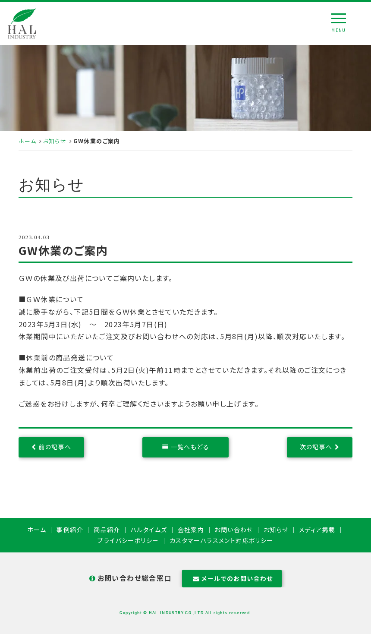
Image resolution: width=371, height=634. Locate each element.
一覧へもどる (190, 446)
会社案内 (191, 529)
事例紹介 (70, 529)
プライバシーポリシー (128, 540)
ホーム (27, 141)
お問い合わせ (233, 529)
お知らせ (55, 141)
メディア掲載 (317, 529)
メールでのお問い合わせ (232, 578)
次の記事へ (316, 446)
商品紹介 (107, 529)
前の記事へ (54, 446)
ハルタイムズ (149, 529)
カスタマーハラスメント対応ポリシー (222, 540)
